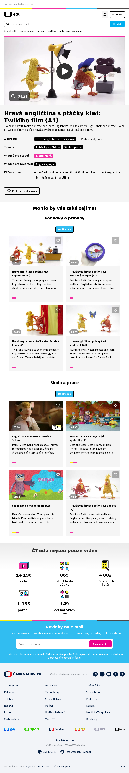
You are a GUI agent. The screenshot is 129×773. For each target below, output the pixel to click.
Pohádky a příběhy (48, 147)
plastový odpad (74, 30)
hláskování (49, 177)
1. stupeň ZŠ (44, 156)
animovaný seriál (61, 172)
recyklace (52, 30)
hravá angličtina (109, 172)
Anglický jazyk (45, 164)
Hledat (117, 24)
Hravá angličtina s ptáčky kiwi (55, 139)
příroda (40, 30)
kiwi (93, 172)
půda (61, 30)
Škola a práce (73, 147)
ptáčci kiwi (81, 172)
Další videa (64, 229)
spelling (64, 177)
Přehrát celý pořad (92, 139)
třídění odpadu (27, 30)
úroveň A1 (40, 172)
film (36, 177)
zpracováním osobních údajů (64, 657)
